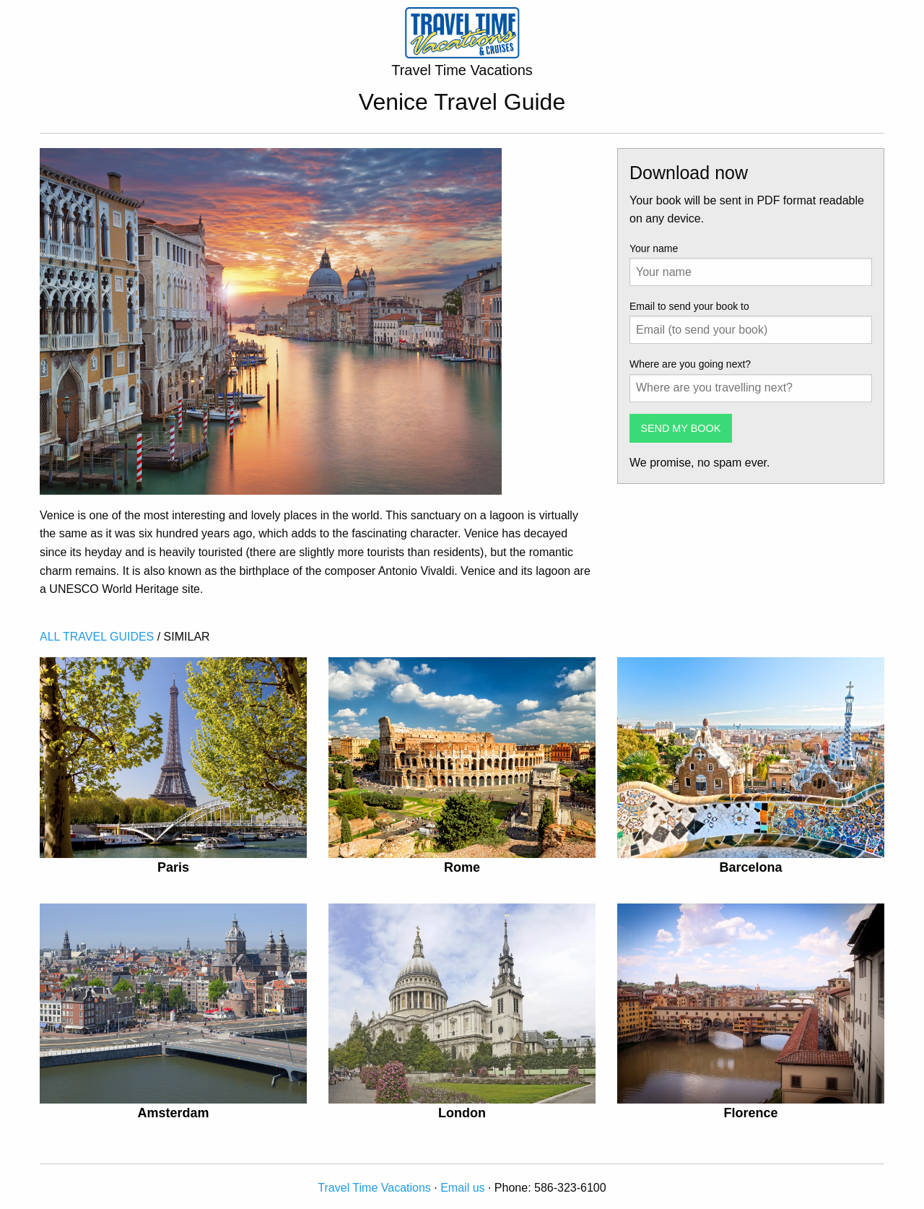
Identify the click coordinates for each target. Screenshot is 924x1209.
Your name (653, 248)
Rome (462, 867)
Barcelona (750, 867)
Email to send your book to (689, 306)
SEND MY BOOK (680, 428)
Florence (750, 1113)
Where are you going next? (690, 364)
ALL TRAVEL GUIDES (97, 636)
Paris (173, 867)
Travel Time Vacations (374, 1188)
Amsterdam (173, 1113)
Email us (462, 1188)
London (462, 1113)
